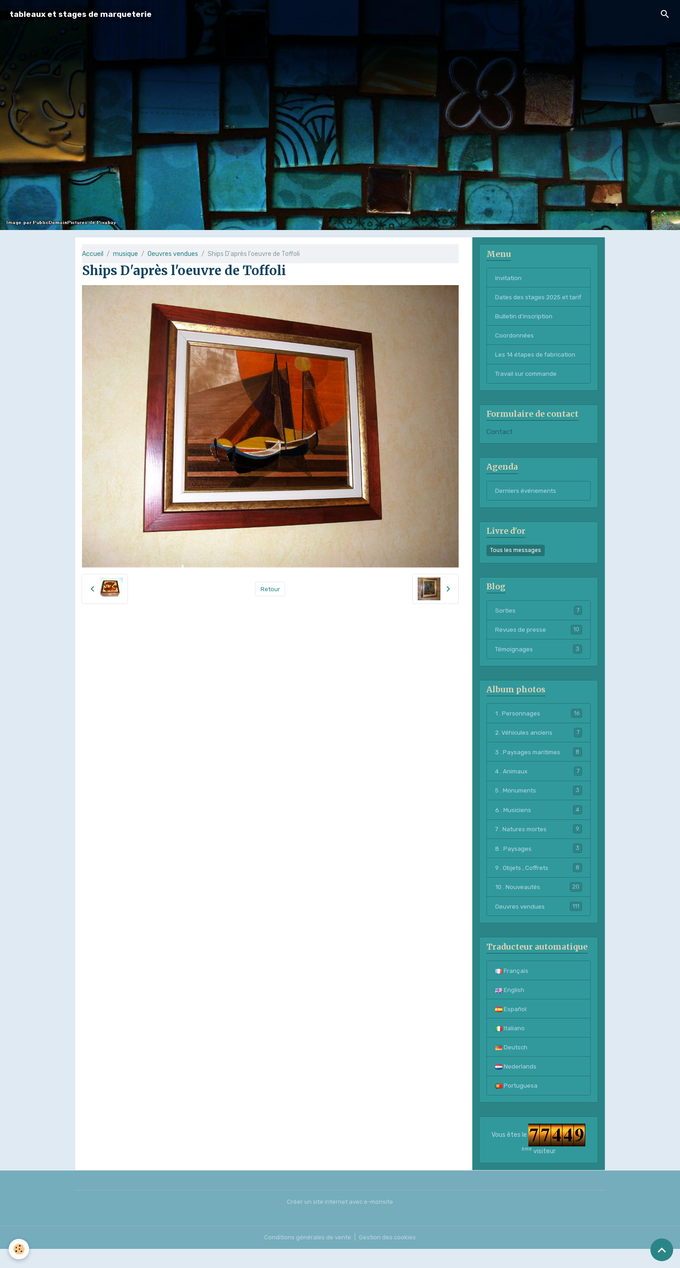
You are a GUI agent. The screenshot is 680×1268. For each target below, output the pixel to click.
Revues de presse (539, 642)
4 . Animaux (539, 785)
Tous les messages (515, 562)
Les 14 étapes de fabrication (537, 366)
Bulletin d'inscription (525, 327)
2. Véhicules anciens (539, 746)
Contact (499, 444)
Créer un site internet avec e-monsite (340, 1221)
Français (512, 987)
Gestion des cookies (388, 1256)
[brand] (80, 14)
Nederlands (516, 1085)
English (509, 1007)
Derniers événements (526, 503)
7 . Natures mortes (539, 844)
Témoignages (539, 662)
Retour (270, 589)
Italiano (510, 1046)
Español (511, 1026)
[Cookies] (19, 1249)
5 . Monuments (539, 805)
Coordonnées (514, 346)
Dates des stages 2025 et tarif (534, 302)
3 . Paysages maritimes (539, 766)
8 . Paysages (539, 864)
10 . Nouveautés (539, 903)
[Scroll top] (661, 1249)
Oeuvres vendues (173, 254)
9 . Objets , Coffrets (539, 883)
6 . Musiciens (539, 824)
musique (125, 254)
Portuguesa (516, 1105)
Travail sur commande (527, 385)
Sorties (539, 623)
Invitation (509, 278)
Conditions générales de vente (307, 1256)
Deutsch (512, 1065)
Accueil (92, 254)
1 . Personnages (539, 726)
